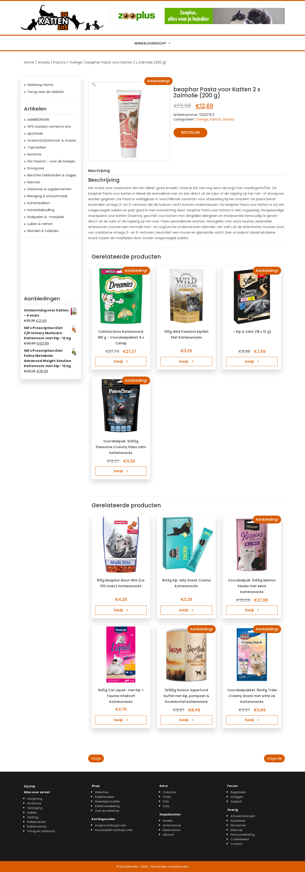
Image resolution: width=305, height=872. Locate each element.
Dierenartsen (171, 830)
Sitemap (237, 830)
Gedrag (32, 817)
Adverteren (238, 821)
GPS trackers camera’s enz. (49, 126)
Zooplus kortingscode (110, 825)
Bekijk (121, 361)
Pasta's (59, 62)
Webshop (101, 792)
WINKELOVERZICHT (150, 43)
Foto (166, 801)
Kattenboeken (104, 797)
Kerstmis (34, 154)
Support (236, 801)
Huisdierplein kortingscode (113, 830)
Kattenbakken (38, 203)
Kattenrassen (36, 822)
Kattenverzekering (107, 806)
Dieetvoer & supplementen (49, 189)
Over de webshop (107, 811)
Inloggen (237, 797)
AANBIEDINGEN (38, 119)
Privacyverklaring (243, 835)
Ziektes (32, 813)
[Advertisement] (51, 265)
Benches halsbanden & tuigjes (51, 175)
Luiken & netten (40, 224)
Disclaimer (238, 825)
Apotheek (35, 133)
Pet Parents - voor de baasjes (51, 161)
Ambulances (172, 825)
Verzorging (34, 808)
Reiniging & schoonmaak (47, 196)
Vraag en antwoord (41, 831)
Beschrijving (99, 170)
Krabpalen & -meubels (45, 217)
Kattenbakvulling (40, 210)
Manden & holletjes (42, 230)
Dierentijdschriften (107, 801)
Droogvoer (35, 168)
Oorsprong (34, 799)
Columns (169, 792)
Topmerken (36, 147)
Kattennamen (37, 826)
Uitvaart (168, 835)
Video (167, 797)
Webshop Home (40, 84)
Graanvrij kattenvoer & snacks (51, 140)
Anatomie (34, 803)
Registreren (238, 792)
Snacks (44, 62)
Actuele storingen (243, 816)
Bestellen (190, 132)
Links (166, 806)
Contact (236, 844)
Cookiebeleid (240, 839)
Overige (75, 62)
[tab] (186, 171)
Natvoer (33, 182)
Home (29, 62)
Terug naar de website (45, 91)
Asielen (168, 821)
